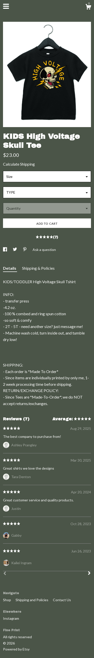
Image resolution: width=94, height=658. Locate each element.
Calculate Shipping (19, 164)
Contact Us (62, 600)
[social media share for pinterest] (25, 249)
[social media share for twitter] (15, 249)
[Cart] (88, 7)
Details (10, 268)
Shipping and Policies (32, 600)
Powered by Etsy (16, 649)
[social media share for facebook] (5, 249)
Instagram (11, 618)
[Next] (89, 573)
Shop (7, 600)
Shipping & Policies (38, 268)
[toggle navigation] (6, 6)
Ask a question (44, 249)
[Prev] (5, 573)
